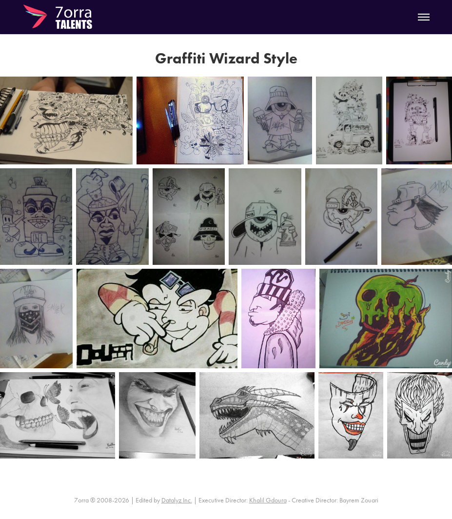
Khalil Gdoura (268, 500)
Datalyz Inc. (176, 500)
